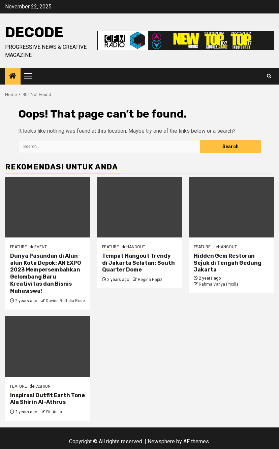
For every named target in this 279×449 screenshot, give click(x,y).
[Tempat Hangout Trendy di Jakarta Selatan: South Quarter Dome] (139, 207)
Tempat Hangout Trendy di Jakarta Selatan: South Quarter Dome (138, 263)
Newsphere (161, 441)
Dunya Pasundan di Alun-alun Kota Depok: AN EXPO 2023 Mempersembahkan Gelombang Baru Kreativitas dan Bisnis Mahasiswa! (45, 273)
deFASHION (40, 386)
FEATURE (18, 247)
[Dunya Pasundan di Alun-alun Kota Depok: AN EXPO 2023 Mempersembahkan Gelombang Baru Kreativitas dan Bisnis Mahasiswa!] (47, 207)
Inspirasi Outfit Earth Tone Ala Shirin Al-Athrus (47, 399)
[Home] (13, 76)
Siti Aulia (54, 412)
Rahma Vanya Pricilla (219, 284)
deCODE (34, 32)
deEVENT (38, 247)
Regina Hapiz (150, 279)
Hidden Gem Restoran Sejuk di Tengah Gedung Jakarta (227, 263)
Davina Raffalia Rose (65, 300)
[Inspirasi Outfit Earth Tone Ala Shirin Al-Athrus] (47, 346)
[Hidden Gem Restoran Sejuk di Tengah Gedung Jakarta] (231, 207)
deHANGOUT (133, 247)
